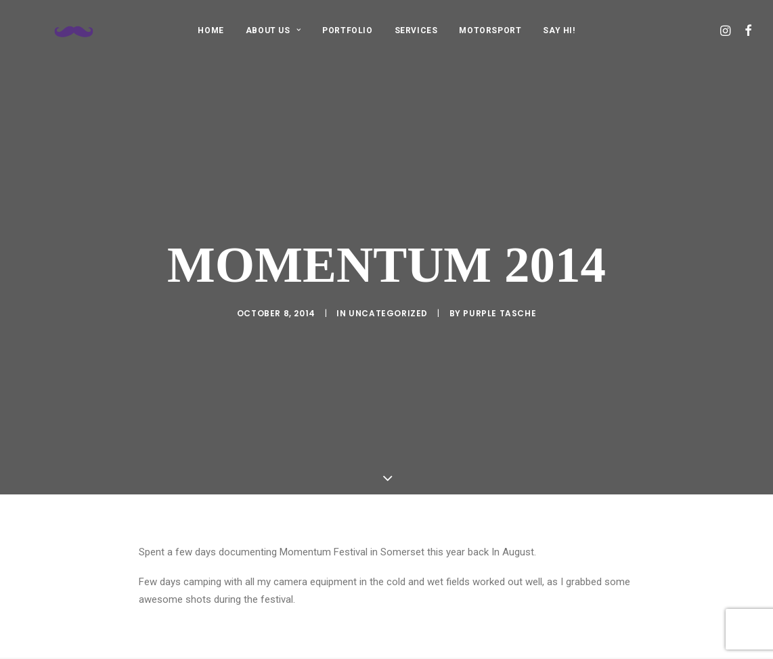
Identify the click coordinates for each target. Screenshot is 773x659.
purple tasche (499, 299)
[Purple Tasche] (57, 30)
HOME (210, 30)
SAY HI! (559, 30)
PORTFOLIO (347, 30)
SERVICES (416, 30)
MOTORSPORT (490, 30)
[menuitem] (210, 30)
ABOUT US (273, 30)
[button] (726, 30)
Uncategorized (388, 299)
